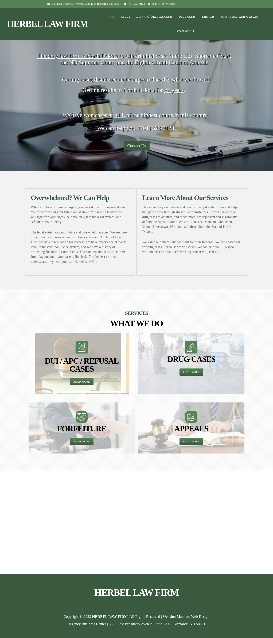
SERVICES (208, 16)
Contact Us (136, 145)
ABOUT (125, 16)
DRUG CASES (187, 16)
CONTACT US (185, 31)
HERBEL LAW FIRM (47, 24)
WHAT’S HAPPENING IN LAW (239, 16)
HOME (111, 16)
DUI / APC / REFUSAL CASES (154, 16)
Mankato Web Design (193, 616)
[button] (81, 381)
